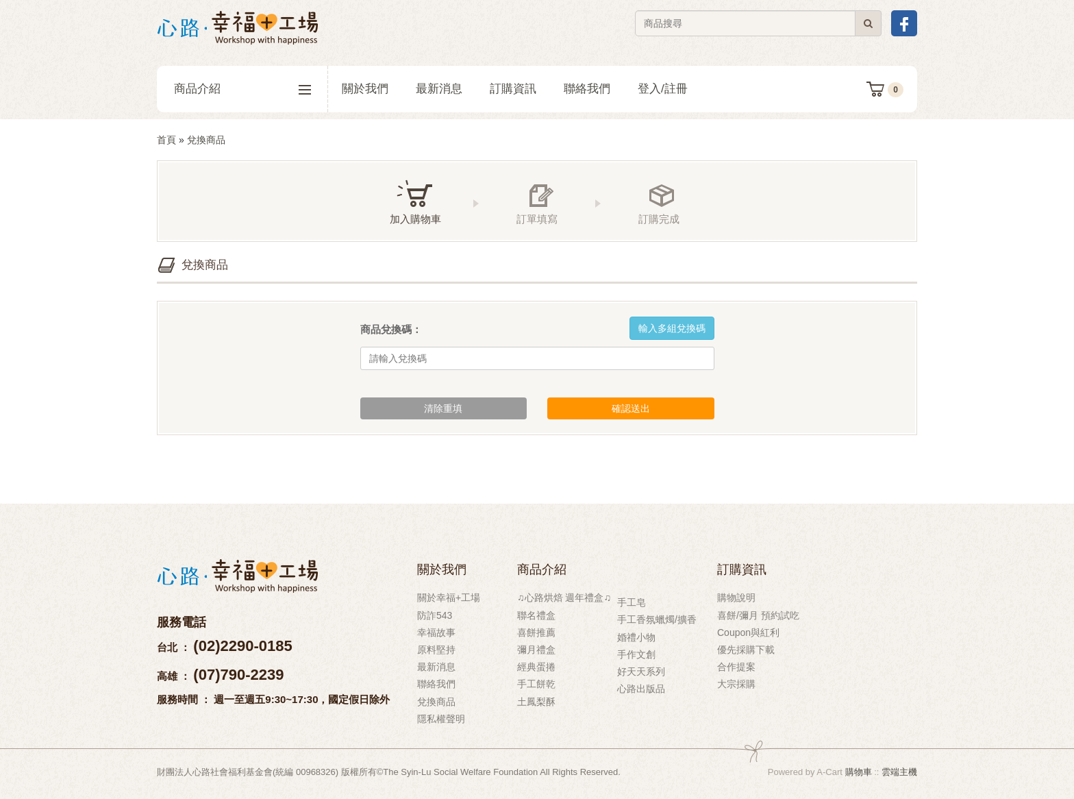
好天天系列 (641, 671)
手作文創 (636, 654)
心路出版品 (641, 688)
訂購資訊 (513, 88)
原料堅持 (436, 649)
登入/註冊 (663, 88)
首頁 (166, 139)
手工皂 (631, 602)
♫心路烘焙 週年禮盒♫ (564, 597)
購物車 (858, 772)
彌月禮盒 (536, 649)
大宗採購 (736, 683)
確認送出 (631, 408)
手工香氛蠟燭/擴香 (657, 619)
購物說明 (736, 597)
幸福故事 (436, 632)
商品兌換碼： (391, 329)
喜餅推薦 (536, 632)
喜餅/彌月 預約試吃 (758, 615)
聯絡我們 (587, 88)
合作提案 (736, 666)
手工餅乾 (536, 683)
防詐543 (434, 615)
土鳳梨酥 (536, 701)
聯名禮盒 (536, 615)
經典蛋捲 (536, 666)
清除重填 (443, 408)
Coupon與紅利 (748, 632)
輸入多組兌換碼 (671, 328)
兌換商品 (436, 701)
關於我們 (365, 88)
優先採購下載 (746, 649)
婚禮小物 (636, 637)
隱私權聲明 (441, 718)
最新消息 (439, 88)
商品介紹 (242, 89)
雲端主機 (899, 772)
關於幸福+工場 (448, 597)
